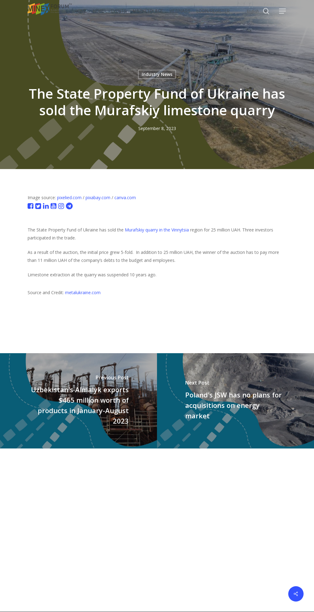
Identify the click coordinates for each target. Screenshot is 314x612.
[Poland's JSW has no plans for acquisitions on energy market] (235, 400)
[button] (282, 11)
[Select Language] (257, 11)
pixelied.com (69, 197)
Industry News (157, 74)
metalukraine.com (83, 292)
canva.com (125, 197)
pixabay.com (98, 197)
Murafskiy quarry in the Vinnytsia (157, 230)
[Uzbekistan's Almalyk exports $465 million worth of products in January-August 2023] (78, 400)
